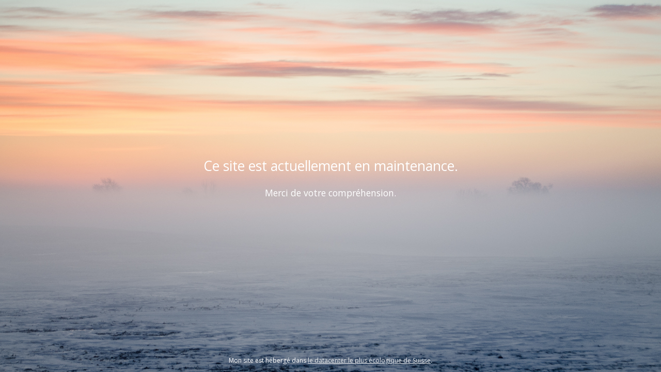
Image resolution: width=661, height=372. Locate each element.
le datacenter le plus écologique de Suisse (369, 360)
